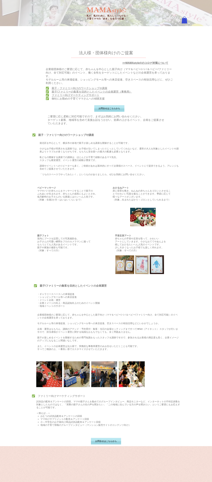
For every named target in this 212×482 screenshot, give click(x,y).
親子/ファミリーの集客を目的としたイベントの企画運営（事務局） (92, 91)
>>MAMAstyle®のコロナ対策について (145, 62)
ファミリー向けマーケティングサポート (75, 95)
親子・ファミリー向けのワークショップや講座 (79, 88)
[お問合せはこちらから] (109, 108)
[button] (184, 20)
